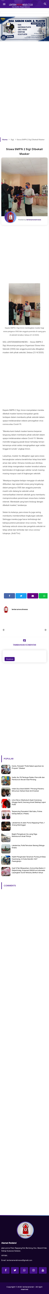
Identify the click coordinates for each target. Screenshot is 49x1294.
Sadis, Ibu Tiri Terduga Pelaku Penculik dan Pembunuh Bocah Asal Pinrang (28, 778)
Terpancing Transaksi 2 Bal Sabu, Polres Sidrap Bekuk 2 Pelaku (27, 812)
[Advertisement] (24, 65)
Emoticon (9, 659)
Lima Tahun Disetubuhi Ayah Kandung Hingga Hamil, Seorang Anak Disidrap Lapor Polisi (29, 802)
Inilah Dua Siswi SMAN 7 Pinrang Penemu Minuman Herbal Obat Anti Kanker (28, 790)
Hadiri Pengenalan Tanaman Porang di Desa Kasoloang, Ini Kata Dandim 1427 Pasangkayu (29, 859)
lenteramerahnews (20, 609)
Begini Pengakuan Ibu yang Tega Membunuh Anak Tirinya (24, 835)
